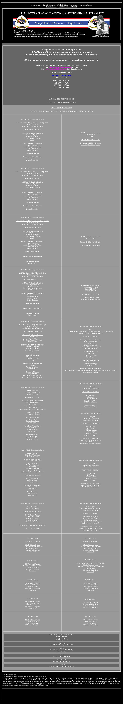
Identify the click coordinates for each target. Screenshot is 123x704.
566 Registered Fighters (32, 545)
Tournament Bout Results (32, 541)
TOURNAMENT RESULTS (32, 129)
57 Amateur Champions (32, 606)
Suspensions (73, 5)
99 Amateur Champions (90, 570)
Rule (44, 5)
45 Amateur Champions (90, 607)
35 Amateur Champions (32, 625)
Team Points (90, 552)
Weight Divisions (62, 5)
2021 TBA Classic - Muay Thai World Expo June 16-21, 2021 (32, 326)
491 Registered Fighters (32, 583)
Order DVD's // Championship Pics (90, 413)
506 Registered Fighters (90, 545)
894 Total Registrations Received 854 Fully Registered (32, 401)
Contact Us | (39, 5)
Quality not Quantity (9, 675)
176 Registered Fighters (32, 620)
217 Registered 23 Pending (90, 396)
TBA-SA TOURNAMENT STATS (61, 108)
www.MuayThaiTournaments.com (60, 67)
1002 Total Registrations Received (32, 231)
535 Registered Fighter (32, 564)
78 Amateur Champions (32, 588)
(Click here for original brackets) (32, 126)
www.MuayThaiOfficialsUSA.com (55, 69)
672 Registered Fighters (90, 565)
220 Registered (90, 426)
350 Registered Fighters (32, 601)
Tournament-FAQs (51, 7)
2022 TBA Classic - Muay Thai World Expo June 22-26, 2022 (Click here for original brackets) (32, 274)
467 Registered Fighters (90, 583)
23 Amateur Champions (90, 625)
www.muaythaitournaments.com (83, 60)
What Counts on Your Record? (68, 7)
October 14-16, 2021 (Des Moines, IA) (91, 332)
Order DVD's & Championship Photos (32, 321)
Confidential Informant (85, 5)
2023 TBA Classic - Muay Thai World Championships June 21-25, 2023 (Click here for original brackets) (32, 222)
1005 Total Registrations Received (32, 335)
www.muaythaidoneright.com (90, 145)
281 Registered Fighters (90, 602)
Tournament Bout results (90, 541)
